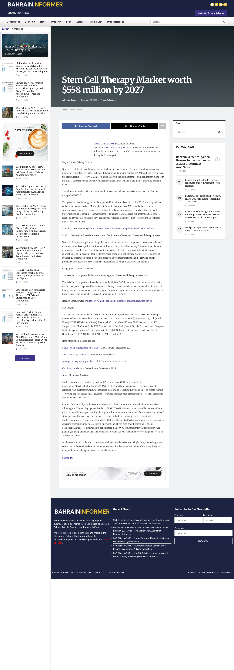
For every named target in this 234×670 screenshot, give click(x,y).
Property (56, 21)
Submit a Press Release (211, 13)
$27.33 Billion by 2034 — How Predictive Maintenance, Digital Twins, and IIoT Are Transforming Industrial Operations (30, 253)
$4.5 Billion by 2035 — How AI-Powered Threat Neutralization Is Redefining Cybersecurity (32, 111)
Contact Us (227, 572)
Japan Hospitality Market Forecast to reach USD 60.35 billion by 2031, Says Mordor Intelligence (30, 274)
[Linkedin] (221, 4)
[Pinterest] (225, 4)
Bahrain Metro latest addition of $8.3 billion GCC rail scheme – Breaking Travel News (203, 199)
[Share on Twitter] (134, 126)
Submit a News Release (209, 572)
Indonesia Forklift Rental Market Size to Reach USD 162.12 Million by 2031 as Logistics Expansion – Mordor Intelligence (31, 317)
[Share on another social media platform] (162, 126)
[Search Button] (224, 21)
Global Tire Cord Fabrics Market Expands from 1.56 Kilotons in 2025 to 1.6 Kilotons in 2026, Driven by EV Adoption (32, 67)
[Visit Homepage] (35, 4)
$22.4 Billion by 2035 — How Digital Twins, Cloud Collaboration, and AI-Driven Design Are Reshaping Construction (31, 231)
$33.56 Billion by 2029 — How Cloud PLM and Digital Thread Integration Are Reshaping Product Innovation (31, 210)
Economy (30, 21)
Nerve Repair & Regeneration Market (80, 347)
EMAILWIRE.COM (104, 143)
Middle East (96, 21)
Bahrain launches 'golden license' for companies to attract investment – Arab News (193, 162)
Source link (67, 458)
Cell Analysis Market (72, 368)
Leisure (80, 21)
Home (64, 109)
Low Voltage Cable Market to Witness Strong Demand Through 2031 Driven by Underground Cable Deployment (30, 295)
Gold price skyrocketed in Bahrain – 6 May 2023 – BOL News (203, 229)
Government (13, 21)
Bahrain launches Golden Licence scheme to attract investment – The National (202, 183)
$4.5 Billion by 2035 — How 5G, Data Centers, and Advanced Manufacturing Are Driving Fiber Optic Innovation (31, 190)
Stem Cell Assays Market (74, 354)
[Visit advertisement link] (25, 142)
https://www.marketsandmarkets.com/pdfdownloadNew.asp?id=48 (122, 228)
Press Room (70, 100)
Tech (68, 21)
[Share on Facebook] (86, 126)
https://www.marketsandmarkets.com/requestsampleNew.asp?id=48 (119, 301)
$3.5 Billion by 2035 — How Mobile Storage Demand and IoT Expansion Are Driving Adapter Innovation (31, 171)
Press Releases (115, 21)
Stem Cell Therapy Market (117, 147)
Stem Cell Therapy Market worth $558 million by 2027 (24, 48)
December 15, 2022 (89, 100)
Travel (43, 21)
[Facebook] (212, 4)
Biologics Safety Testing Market (77, 361)
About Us (192, 572)
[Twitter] (216, 4)
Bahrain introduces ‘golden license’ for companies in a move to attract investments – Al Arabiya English (202, 214)
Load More (25, 358)
